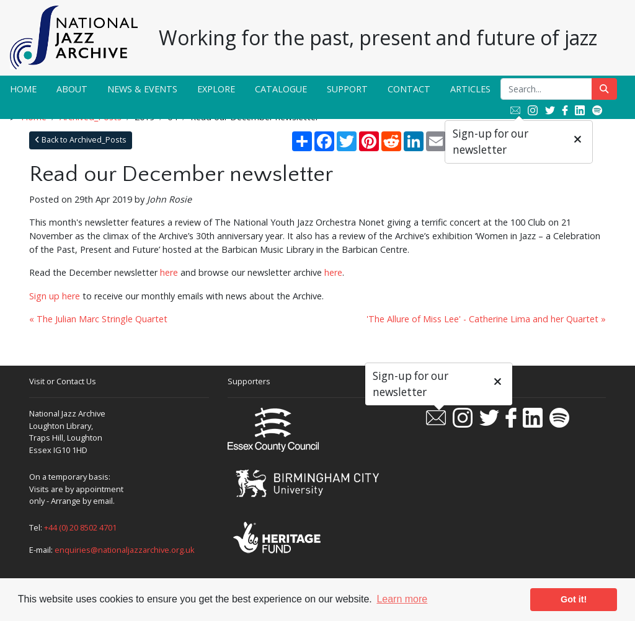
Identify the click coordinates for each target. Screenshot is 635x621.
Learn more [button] (401, 599)
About (71, 89)
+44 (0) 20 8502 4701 (80, 527)
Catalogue (281, 89)
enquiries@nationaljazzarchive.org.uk (125, 549)
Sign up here (54, 296)
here (169, 272)
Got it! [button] (574, 599)
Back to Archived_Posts (81, 139)
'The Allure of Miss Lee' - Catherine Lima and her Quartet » (486, 319)
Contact (409, 89)
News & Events (142, 89)
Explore (216, 89)
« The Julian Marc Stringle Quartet (98, 319)
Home (23, 89)
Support (347, 89)
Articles (470, 89)
